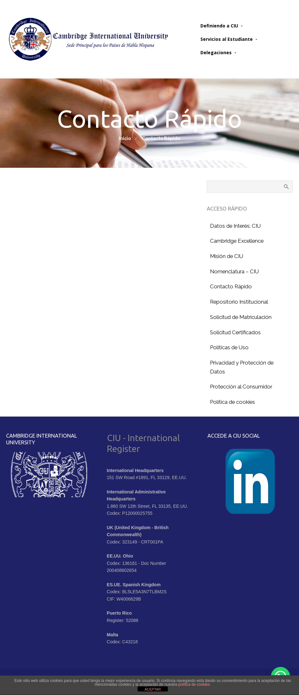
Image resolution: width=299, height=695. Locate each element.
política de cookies (194, 684)
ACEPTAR (153, 689)
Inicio (125, 138)
